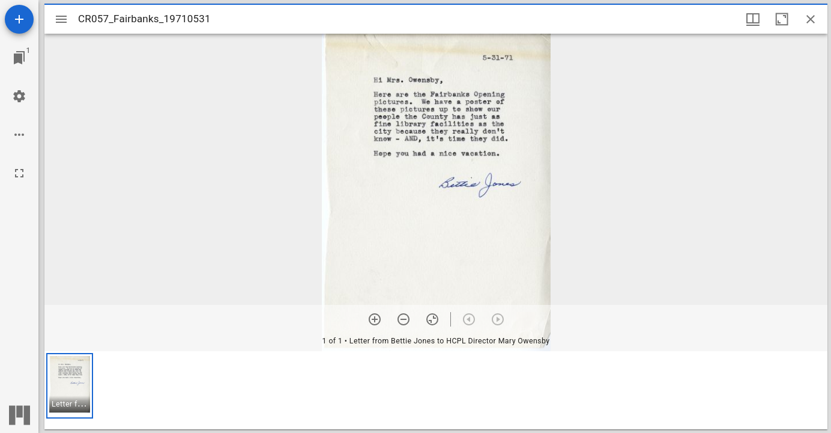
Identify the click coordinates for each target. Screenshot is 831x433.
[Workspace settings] (19, 96)
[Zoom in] (374, 319)
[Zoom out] (403, 319)
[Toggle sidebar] (61, 19)
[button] (69, 386)
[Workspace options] (19, 134)
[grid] (435, 390)
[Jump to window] (19, 57)
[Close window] (810, 19)
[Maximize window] (781, 19)
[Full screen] (19, 173)
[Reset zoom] (432, 319)
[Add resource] (19, 19)
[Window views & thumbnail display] (753, 19)
